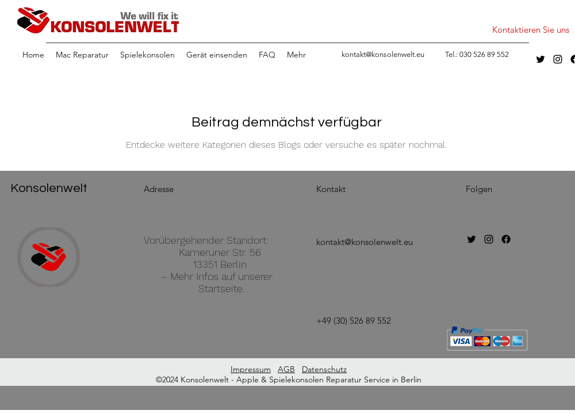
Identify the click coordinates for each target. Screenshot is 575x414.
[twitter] (540, 59)
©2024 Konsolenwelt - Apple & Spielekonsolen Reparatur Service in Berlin (288, 379)
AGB (286, 369)
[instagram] (558, 59)
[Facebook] (506, 239)
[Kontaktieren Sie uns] (530, 30)
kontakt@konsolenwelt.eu (364, 241)
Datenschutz (324, 369)
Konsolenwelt (48, 188)
